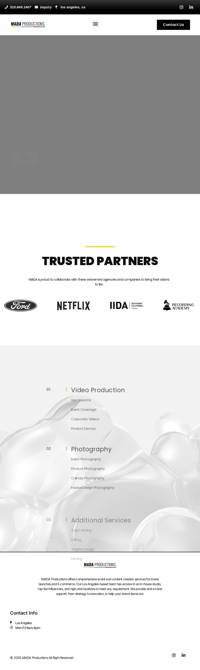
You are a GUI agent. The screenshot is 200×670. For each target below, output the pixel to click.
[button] (95, 24)
